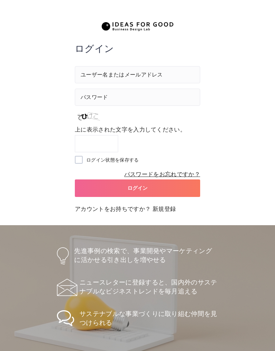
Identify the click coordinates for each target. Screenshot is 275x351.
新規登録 (164, 209)
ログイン (137, 188)
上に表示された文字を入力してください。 (130, 130)
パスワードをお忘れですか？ (162, 174)
